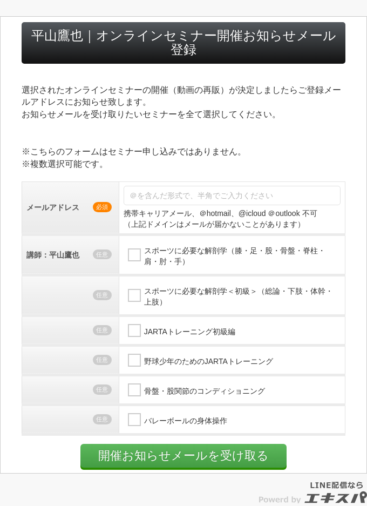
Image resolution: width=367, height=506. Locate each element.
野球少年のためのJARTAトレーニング (208, 361)
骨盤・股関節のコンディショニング (204, 391)
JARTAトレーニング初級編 (189, 331)
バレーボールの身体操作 (185, 420)
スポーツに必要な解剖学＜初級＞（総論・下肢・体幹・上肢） (238, 296)
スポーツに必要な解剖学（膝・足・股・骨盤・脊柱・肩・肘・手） (234, 256)
